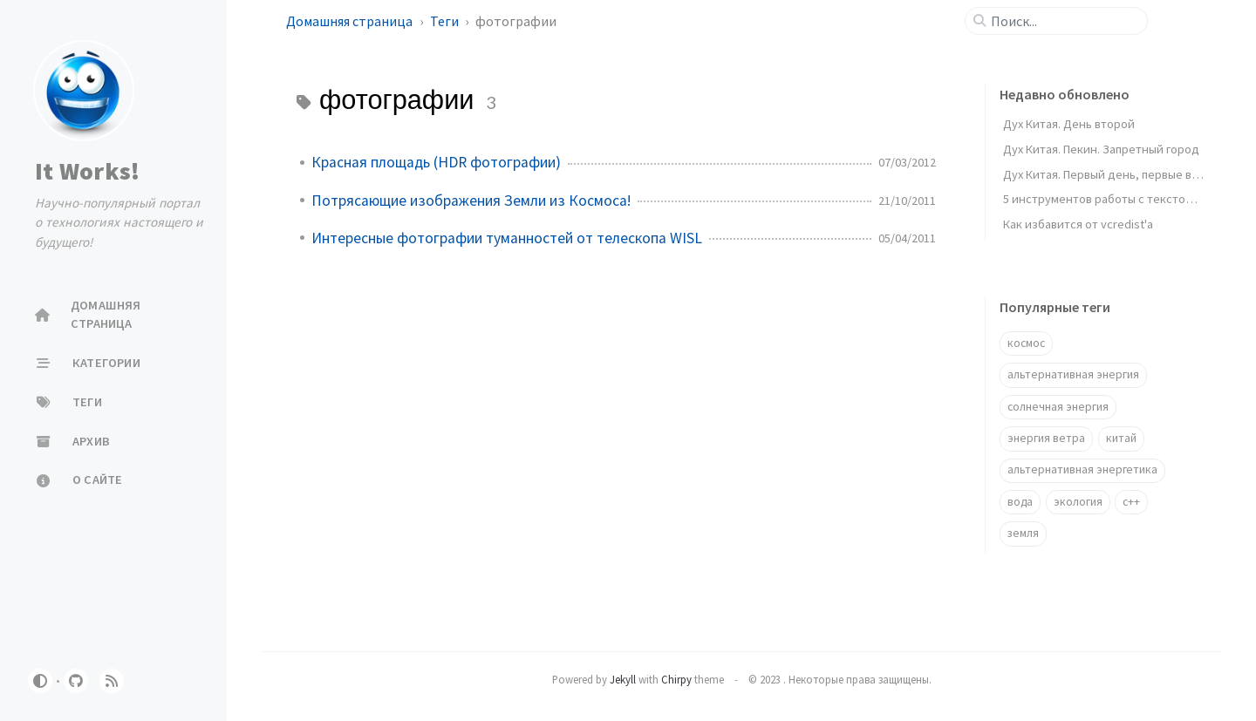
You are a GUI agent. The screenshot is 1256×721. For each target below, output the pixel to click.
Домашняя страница (350, 21)
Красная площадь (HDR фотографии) (436, 162)
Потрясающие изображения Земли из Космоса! (471, 200)
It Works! (87, 171)
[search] (1063, 21)
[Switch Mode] (40, 681)
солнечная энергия (1058, 406)
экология (1078, 501)
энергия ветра (1046, 438)
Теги (445, 21)
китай (1121, 438)
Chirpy (676, 679)
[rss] (111, 681)
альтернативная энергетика (1082, 469)
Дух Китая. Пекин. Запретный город (1101, 149)
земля (1023, 533)
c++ (1131, 501)
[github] (76, 681)
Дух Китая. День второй (1069, 124)
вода (1020, 501)
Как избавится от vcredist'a (1078, 224)
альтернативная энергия (1073, 374)
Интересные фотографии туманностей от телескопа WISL (506, 238)
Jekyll (623, 679)
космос (1026, 343)
